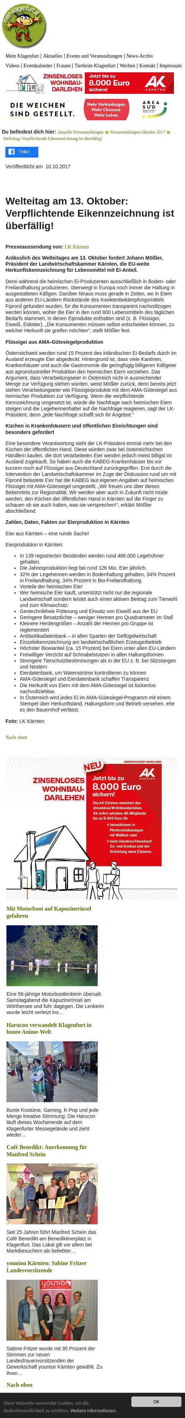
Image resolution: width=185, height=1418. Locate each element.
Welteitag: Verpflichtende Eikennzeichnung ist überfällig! (52, 138)
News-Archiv (139, 56)
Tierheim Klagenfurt (95, 65)
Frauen (63, 65)
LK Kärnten (77, 247)
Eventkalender (38, 65)
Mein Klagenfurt (22, 56)
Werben (127, 65)
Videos (12, 65)
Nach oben (16, 737)
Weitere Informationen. (93, 1411)
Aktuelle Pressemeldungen (80, 132)
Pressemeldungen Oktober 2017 (137, 132)
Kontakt (147, 65)
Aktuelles (52, 56)
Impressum (171, 65)
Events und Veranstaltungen (94, 56)
